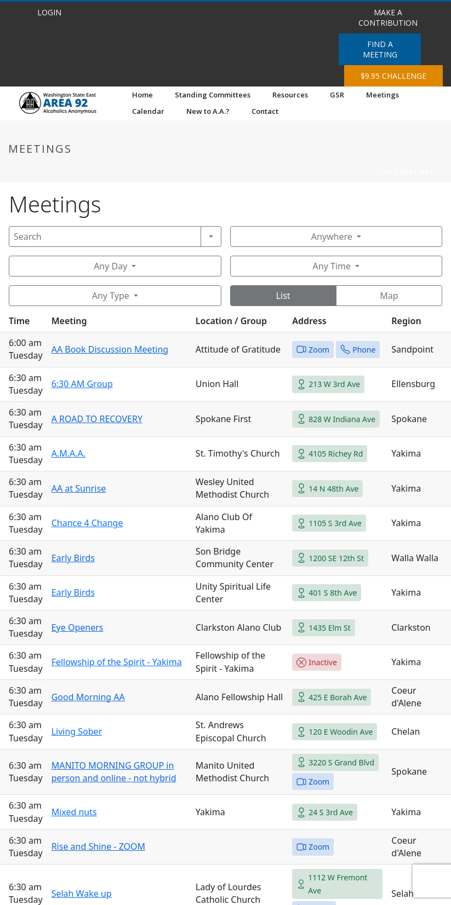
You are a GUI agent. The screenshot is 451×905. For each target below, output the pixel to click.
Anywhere (331, 236)
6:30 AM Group (82, 384)
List (283, 296)
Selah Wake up (82, 893)
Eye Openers (78, 627)
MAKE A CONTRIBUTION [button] (388, 17)
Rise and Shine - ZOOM (98, 846)
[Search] (105, 236)
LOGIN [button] (49, 12)
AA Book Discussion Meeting (110, 349)
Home (142, 95)
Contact (265, 111)
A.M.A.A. (68, 453)
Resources (290, 95)
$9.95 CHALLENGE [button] (393, 76)
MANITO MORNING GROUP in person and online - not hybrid (114, 771)
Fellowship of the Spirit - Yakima (117, 662)
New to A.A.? (208, 111)
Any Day (110, 266)
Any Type (110, 296)
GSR (337, 95)
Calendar (148, 111)
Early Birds (73, 558)
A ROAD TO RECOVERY (97, 419)
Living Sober (77, 731)
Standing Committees (212, 95)
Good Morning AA (88, 697)
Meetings (382, 95)
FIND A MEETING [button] (380, 49)
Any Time (332, 266)
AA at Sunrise (79, 488)
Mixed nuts (74, 812)
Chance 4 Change (87, 523)
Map (389, 296)
